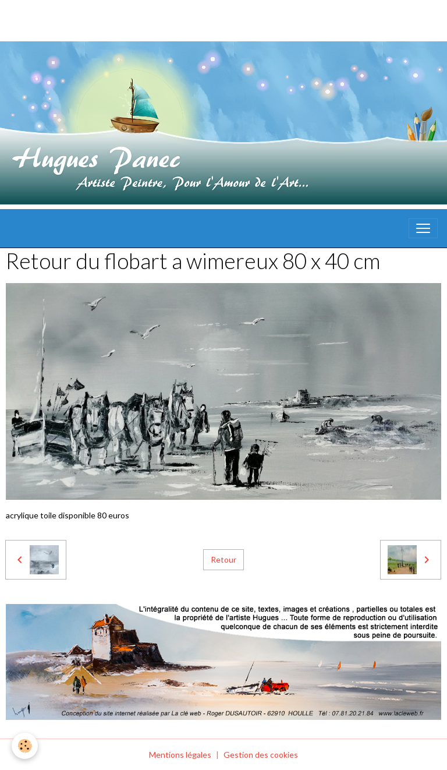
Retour (223, 559)
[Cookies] (25, 746)
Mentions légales (180, 755)
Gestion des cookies (261, 755)
